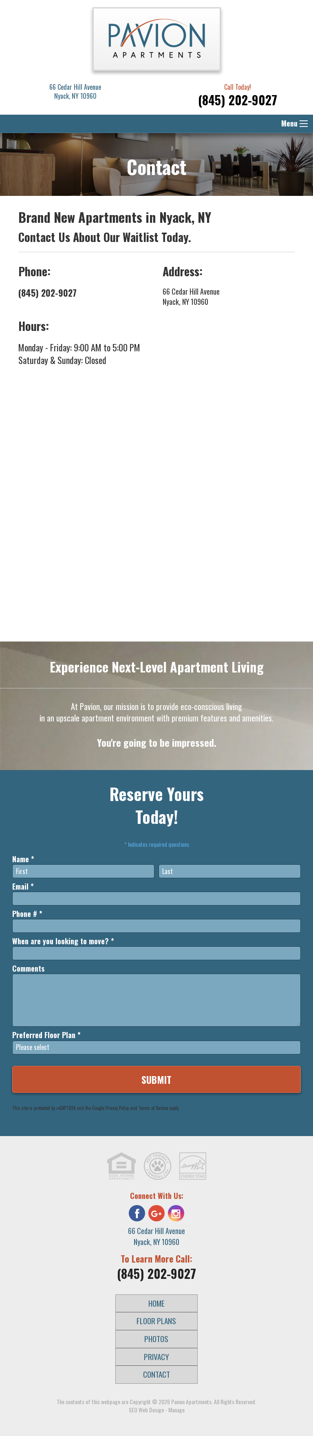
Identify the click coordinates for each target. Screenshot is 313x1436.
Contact (156, 1374)
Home (156, 1303)
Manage (176, 1409)
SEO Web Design (146, 1409)
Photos (156, 1339)
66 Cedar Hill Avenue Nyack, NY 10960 (191, 296)
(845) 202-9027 (237, 100)
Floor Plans (156, 1321)
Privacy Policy (117, 1108)
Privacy (156, 1357)
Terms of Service (153, 1108)
